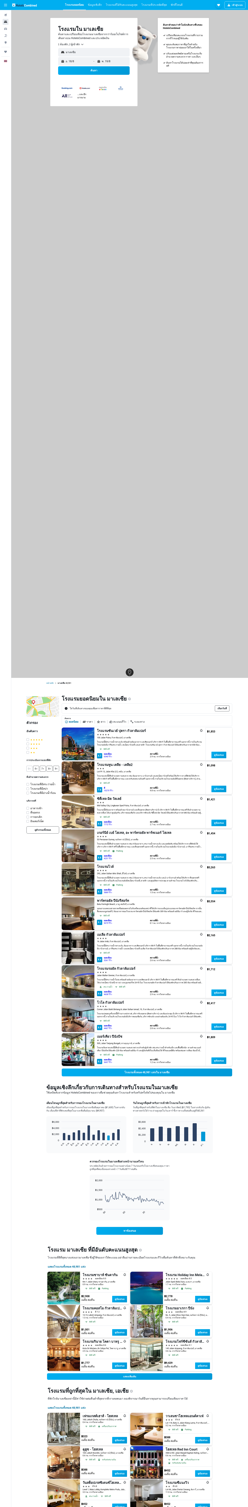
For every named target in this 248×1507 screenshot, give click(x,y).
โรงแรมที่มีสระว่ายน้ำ (42, 784)
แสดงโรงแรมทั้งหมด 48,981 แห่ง (67, 1266)
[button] (5, 5)
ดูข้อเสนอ (219, 755)
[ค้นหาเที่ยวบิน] (5, 15)
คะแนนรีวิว (117, 721)
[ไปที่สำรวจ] (5, 42)
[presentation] (129, 698)
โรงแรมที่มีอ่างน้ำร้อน (43, 792)
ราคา (88, 721)
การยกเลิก (36, 816)
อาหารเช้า (36, 808)
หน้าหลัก (50, 683)
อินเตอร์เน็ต (37, 821)
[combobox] (71, 44)
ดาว (101, 721)
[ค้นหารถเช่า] (5, 28)
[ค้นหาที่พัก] (5, 22)
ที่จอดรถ (35, 812)
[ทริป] (5, 52)
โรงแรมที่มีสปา (39, 788)
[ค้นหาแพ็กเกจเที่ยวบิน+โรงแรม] (5, 35)
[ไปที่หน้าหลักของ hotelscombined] (24, 5)
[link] (42, 830)
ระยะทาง (137, 721)
